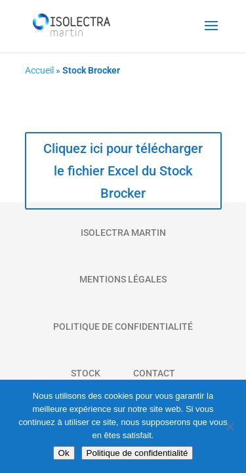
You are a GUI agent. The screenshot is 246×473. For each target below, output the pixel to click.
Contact (154, 373)
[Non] (229, 426)
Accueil (39, 70)
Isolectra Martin (123, 232)
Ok (64, 453)
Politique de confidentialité (137, 453)
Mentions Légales (123, 279)
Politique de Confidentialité (123, 326)
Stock (85, 373)
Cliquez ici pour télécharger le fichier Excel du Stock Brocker (123, 171)
